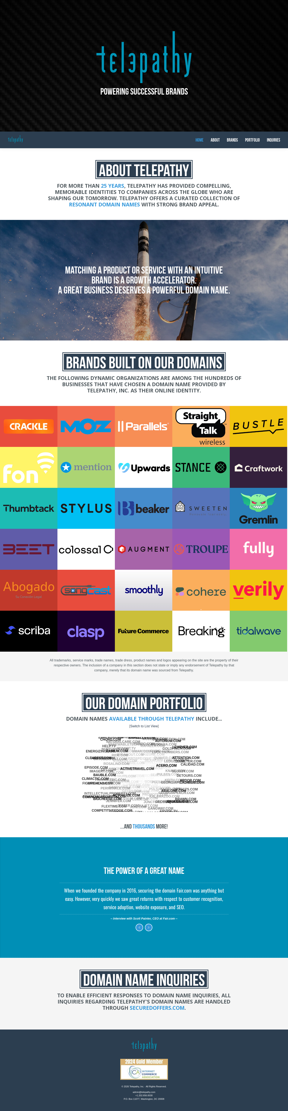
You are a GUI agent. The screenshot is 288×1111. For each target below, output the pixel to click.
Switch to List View (144, 726)
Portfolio (252, 139)
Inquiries (273, 139)
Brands (232, 139)
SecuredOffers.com (157, 1007)
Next (148, 927)
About (215, 139)
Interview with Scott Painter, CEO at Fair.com (144, 918)
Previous (139, 927)
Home (199, 139)
